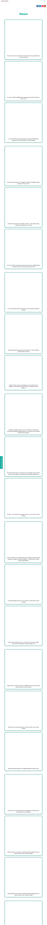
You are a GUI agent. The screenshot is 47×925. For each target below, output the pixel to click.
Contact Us (6, 541)
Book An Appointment (1, 462)
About (5, 527)
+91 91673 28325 (5, 560)
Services (6, 529)
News (5, 534)
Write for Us (6, 543)
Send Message (36, 494)
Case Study (6, 536)
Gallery (5, 532)
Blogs (5, 538)
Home (5, 525)
